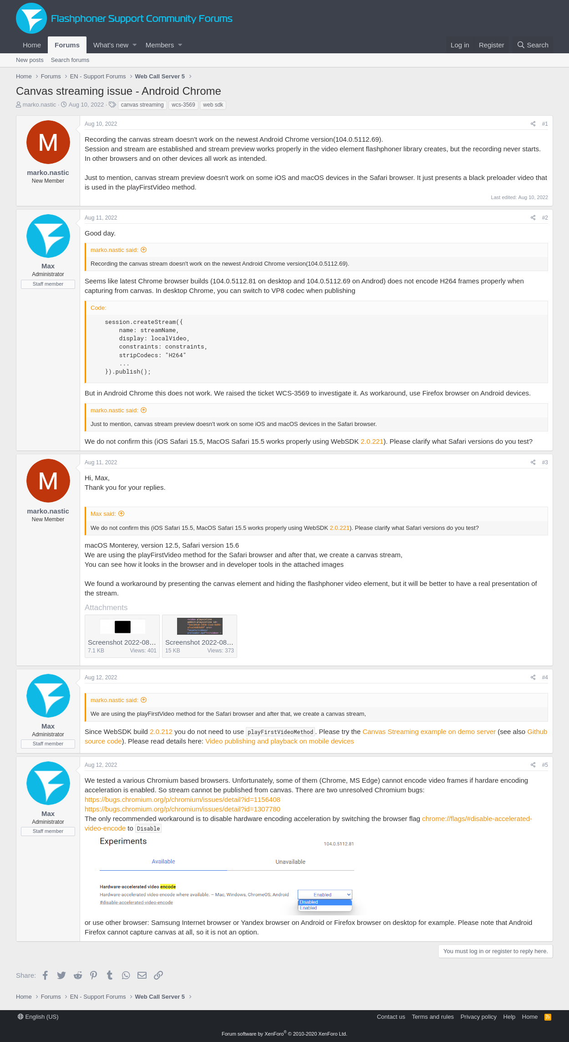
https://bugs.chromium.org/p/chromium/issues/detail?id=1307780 (182, 809)
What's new (110, 45)
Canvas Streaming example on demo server (429, 731)
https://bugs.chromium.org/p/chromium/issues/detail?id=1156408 (182, 799)
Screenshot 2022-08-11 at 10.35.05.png (225, 642)
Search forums (70, 59)
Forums (67, 45)
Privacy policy (479, 1016)
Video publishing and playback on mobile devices (279, 741)
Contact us (391, 1016)
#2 (545, 218)
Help (509, 1016)
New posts (30, 59)
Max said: (103, 513)
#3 (545, 462)
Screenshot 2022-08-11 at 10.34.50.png (148, 642)
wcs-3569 (183, 105)
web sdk (213, 105)
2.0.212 (161, 731)
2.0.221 (372, 441)
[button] (134, 44)
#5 (545, 765)
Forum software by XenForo (284, 1034)
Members (160, 45)
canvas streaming (142, 105)
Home (32, 45)
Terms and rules (433, 1016)
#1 (545, 124)
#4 (545, 677)
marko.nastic (39, 104)
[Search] (532, 44)
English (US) (38, 1016)
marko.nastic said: (114, 249)
